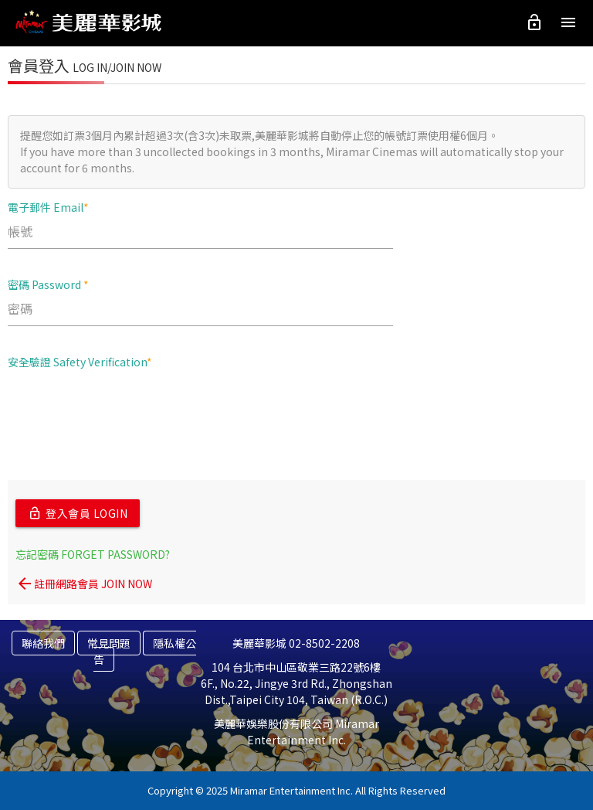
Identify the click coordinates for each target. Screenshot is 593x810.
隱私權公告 (144, 651)
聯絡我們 (43, 643)
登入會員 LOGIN (77, 513)
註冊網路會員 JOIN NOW (83, 583)
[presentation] (125, 411)
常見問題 (108, 643)
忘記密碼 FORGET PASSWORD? (92, 554)
